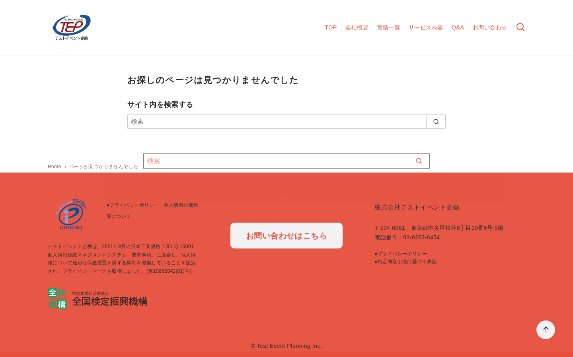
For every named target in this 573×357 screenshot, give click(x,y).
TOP (331, 27)
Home (55, 166)
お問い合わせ (490, 27)
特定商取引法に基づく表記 (407, 261)
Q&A (458, 27)
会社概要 (356, 27)
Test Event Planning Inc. (289, 346)
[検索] (286, 121)
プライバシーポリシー (402, 253)
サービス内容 (426, 27)
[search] (436, 121)
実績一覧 (388, 27)
